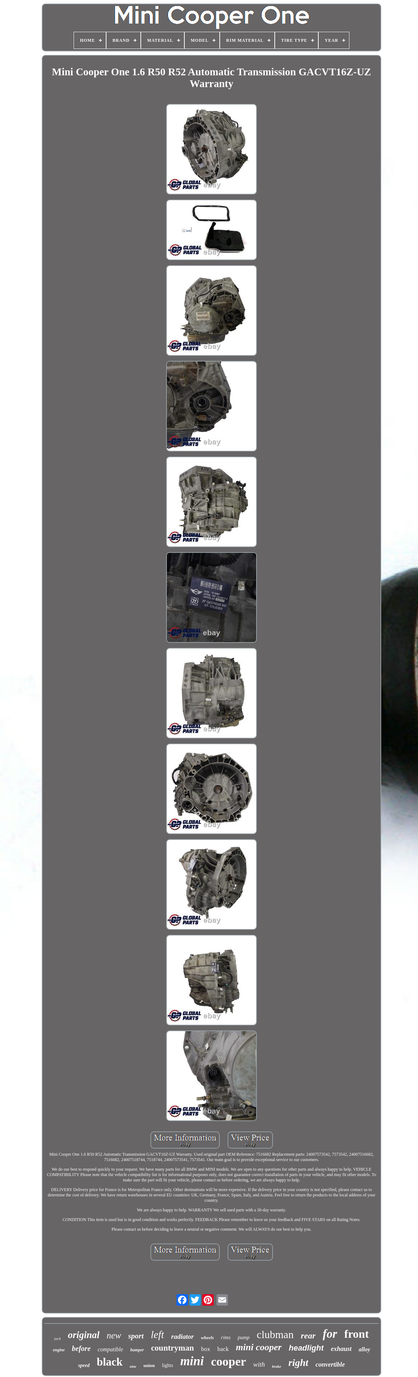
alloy (364, 1349)
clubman (275, 1334)
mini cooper (259, 1347)
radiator (182, 1336)
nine (133, 1366)
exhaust (341, 1348)
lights (167, 1365)
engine (59, 1349)
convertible (330, 1364)
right (298, 1362)
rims (226, 1337)
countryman (172, 1347)
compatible (110, 1349)
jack (57, 1338)
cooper (228, 1361)
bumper (137, 1349)
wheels (207, 1337)
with (259, 1364)
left (157, 1334)
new (114, 1335)
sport (136, 1336)
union (149, 1365)
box (205, 1349)
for (330, 1333)
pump (243, 1337)
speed (84, 1365)
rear (308, 1335)
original (84, 1335)
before (81, 1348)
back (223, 1349)
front (356, 1333)
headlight (306, 1347)
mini (192, 1361)
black (110, 1362)
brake (276, 1366)
